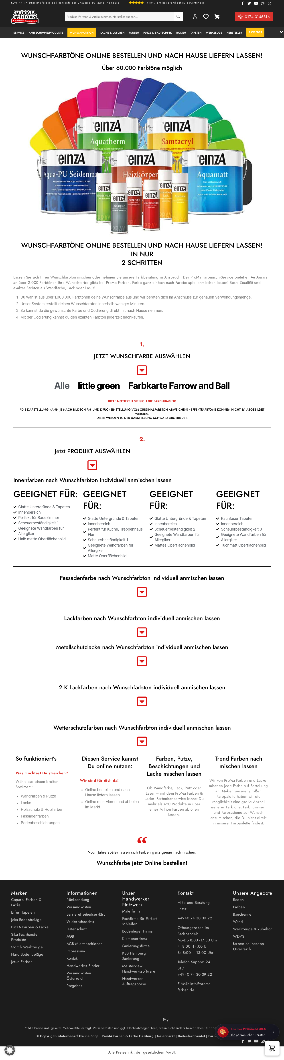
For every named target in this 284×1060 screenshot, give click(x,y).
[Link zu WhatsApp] (269, 3)
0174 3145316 (257, 16)
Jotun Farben (21, 961)
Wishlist (205, 16)
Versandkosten (79, 907)
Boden (238, 899)
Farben (239, 907)
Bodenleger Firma (137, 931)
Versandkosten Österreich (79, 975)
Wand (238, 921)
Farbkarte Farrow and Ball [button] (179, 386)
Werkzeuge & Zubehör (252, 929)
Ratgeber (74, 985)
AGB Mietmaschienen (85, 943)
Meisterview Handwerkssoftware (138, 968)
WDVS (238, 936)
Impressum (76, 951)
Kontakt (73, 958)
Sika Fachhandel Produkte (25, 937)
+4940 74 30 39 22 (195, 918)
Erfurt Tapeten (23, 912)
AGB (70, 936)
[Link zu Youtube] (256, 3)
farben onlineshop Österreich (248, 946)
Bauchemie (242, 914)
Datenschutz (77, 929)
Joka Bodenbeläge (26, 919)
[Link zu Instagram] (263, 3)
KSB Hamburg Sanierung (134, 956)
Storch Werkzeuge (27, 947)
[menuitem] (18, 32)
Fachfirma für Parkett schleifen (139, 921)
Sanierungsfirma (136, 946)
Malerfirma (131, 911)
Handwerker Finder (83, 965)
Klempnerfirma (134, 938)
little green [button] (99, 386)
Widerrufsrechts (80, 921)
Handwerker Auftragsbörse (134, 981)
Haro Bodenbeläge (27, 954)
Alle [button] (61, 386)
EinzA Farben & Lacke (30, 927)
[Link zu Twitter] (249, 3)
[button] (272, 1048)
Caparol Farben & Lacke (26, 902)
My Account (195, 16)
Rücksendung (78, 899)
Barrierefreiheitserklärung (86, 914)
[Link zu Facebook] (242, 3)
